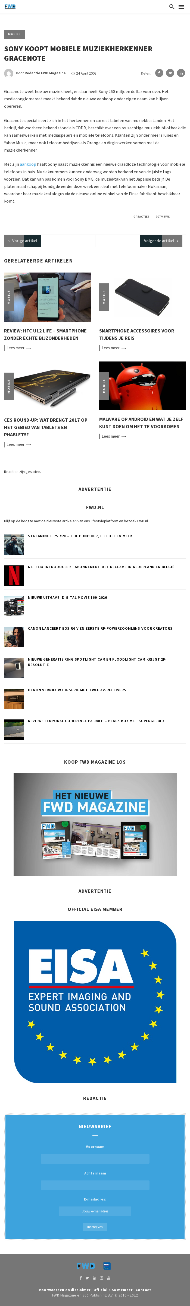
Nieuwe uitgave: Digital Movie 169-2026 (67, 597)
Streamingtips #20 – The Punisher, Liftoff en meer (80, 536)
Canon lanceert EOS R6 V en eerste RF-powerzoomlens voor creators (100, 628)
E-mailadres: (95, 1206)
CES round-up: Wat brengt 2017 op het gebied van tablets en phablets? (45, 427)
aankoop (28, 164)
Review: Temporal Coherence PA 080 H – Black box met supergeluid (96, 721)
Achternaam (95, 1173)
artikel (24, 241)
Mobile (14, 34)
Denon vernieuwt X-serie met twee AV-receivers (77, 690)
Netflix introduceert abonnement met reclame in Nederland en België (101, 567)
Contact (143, 1289)
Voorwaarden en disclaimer (65, 1289)
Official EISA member (113, 1289)
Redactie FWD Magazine (45, 73)
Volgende (159, 241)
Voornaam (95, 1147)
